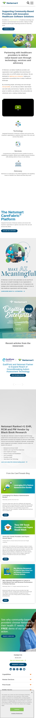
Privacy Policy (12, 704)
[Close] (32, 696)
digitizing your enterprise (16, 76)
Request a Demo (18, 664)
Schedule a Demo (8, 29)
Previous (13, 384)
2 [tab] (16, 384)
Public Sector (7, 690)
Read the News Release (18, 375)
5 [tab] (20, 384)
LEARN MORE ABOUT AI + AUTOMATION (11, 291)
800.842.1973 (18, 657)
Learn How (18, 328)
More (5, 515)
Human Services (8, 679)
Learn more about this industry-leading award (13, 462)
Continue (17, 713)
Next (22, 384)
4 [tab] (19, 384)
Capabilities (6, 674)
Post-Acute (6, 685)
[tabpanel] (18, 367)
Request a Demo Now (8, 636)
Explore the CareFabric (9, 230)
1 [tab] (15, 384)
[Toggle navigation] (32, 3)
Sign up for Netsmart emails (17, 660)
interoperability (6, 86)
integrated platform (14, 20)
